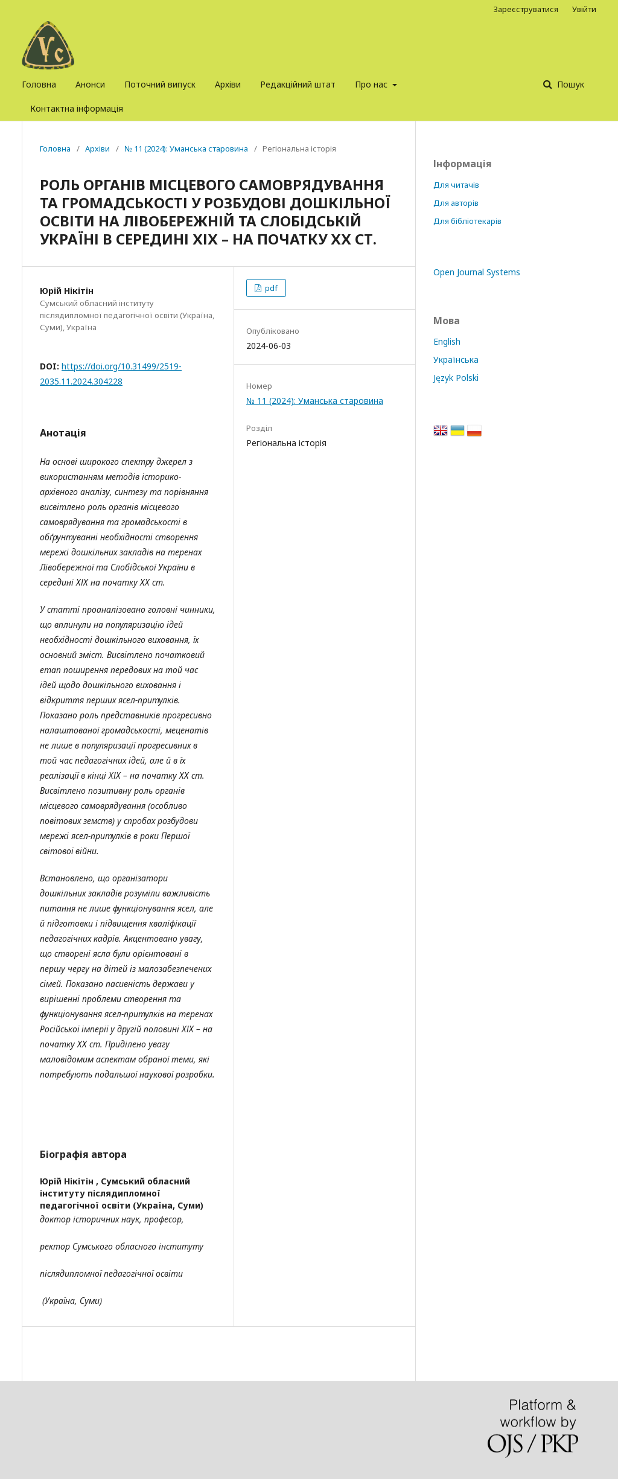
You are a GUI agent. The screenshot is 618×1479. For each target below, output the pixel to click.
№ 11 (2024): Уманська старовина (186, 148)
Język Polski (456, 377)
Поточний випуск (160, 84)
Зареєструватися (526, 9)
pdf (270, 288)
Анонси (90, 84)
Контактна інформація (76, 108)
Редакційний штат (298, 84)
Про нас (372, 84)
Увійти (584, 9)
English (446, 341)
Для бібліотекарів (467, 221)
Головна (39, 84)
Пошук (569, 84)
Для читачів (456, 184)
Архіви (228, 84)
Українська (456, 359)
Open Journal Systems (476, 272)
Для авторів (456, 202)
